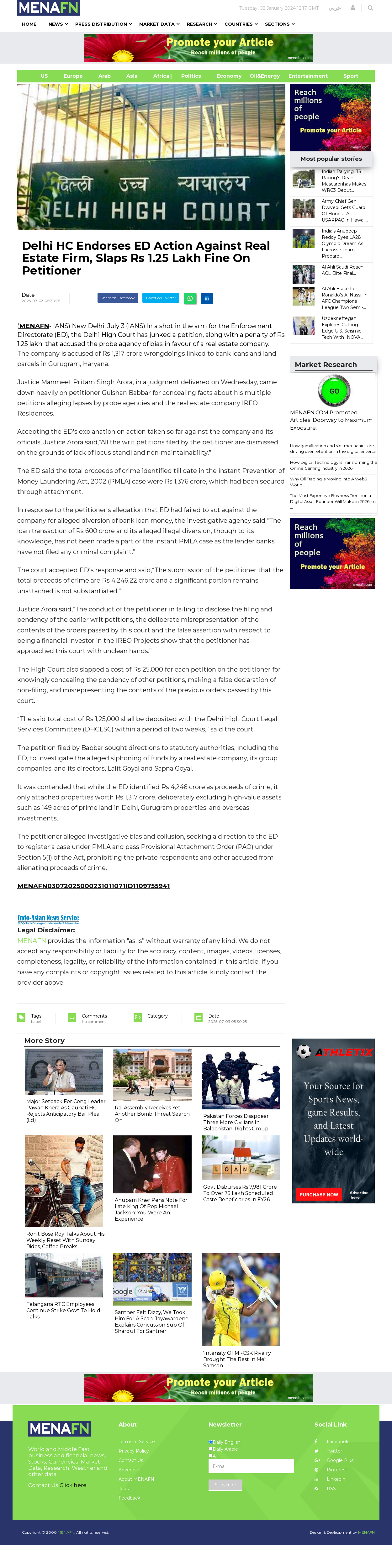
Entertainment (299, 76)
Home (29, 24)
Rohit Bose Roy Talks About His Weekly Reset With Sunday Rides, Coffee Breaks (65, 1240)
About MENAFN (136, 1479)
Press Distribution (101, 24)
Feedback (129, 1498)
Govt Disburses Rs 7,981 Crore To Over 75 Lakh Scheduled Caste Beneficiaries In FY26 (240, 1193)
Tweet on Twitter (161, 298)
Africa (161, 76)
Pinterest (331, 1470)
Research (199, 24)
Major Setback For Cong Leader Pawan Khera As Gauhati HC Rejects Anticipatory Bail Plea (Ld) (66, 1110)
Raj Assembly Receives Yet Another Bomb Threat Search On (152, 1114)
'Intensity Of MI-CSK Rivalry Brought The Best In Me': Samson (237, 1359)
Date (28, 295)
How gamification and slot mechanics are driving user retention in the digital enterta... (334, 448)
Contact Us (131, 1460)
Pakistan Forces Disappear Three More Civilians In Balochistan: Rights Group (236, 1122)
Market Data (157, 24)
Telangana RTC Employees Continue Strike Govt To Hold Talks (63, 1310)
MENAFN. (66, 1532)
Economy (229, 76)
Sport (347, 76)
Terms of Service (137, 1441)
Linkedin (330, 1479)
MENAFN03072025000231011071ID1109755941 (93, 886)
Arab (105, 76)
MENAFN (34, 326)
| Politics (189, 76)
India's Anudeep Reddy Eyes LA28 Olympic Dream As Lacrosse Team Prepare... (342, 243)
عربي (334, 7)
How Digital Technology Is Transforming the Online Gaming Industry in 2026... (333, 465)
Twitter (328, 1451)
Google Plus (334, 1460)
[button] (353, 7)
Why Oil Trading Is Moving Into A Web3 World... (328, 481)
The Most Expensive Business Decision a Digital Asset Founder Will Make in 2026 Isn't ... (334, 501)
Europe (73, 76)
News (56, 24)
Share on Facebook (118, 298)
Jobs (124, 1488)
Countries (239, 24)
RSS (325, 1488)
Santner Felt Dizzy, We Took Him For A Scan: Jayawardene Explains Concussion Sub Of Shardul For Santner (151, 1321)
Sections (277, 24)
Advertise (129, 1470)
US (36, 76)
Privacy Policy (134, 1451)
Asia (132, 76)
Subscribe (225, 1485)
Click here (73, 1485)
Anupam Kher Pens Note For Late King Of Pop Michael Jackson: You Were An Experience (151, 1209)
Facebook (331, 1441)
